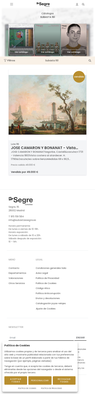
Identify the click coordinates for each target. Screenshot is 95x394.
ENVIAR (80, 337)
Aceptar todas (15, 380)
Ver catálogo (21, 52)
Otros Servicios (17, 283)
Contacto (14, 268)
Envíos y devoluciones (48, 298)
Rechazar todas (64, 380)
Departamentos (17, 273)
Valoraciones (16, 278)
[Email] (41, 338)
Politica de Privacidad (47, 278)
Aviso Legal (42, 273)
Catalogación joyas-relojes (51, 303)
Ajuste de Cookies (45, 308)
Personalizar (40, 380)
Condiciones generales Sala (51, 268)
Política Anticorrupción (48, 293)
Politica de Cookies (46, 283)
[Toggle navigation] (12, 4)
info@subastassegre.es (22, 220)
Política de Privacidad (51, 388)
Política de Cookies (27, 388)
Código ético (43, 288)
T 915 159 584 (16, 216)
